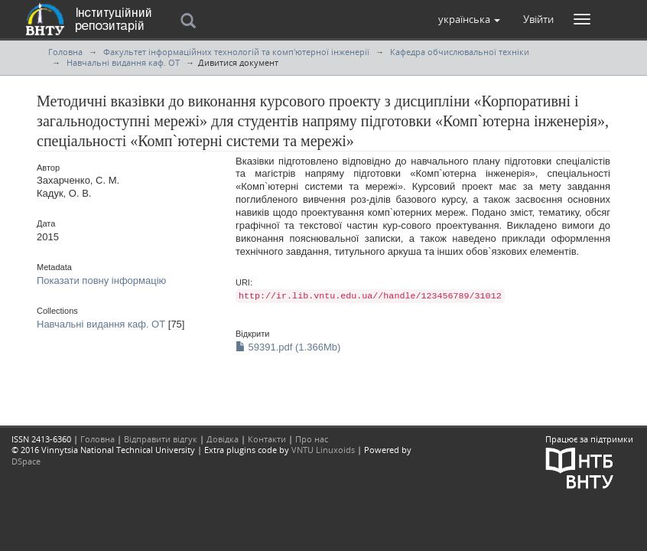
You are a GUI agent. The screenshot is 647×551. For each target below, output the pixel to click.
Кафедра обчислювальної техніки (459, 51)
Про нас (311, 439)
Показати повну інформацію (101, 280)
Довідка (222, 439)
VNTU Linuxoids (323, 449)
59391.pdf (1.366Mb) (288, 347)
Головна (65, 51)
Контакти (267, 439)
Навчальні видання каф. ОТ (123, 62)
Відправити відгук (160, 439)
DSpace (26, 461)
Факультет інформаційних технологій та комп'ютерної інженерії (236, 51)
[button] (469, 19)
